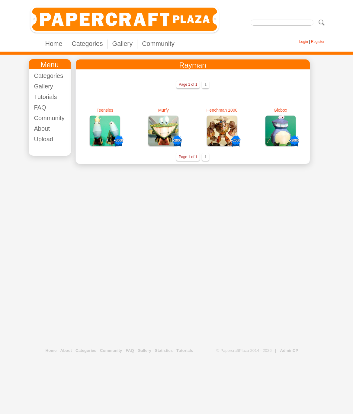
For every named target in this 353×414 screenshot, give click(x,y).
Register (318, 42)
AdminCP (289, 350)
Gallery (122, 43)
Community (158, 43)
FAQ (40, 107)
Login (303, 42)
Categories (87, 43)
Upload (43, 139)
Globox (280, 110)
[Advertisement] (53, 250)
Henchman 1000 (222, 110)
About (42, 128)
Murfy (163, 110)
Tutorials (45, 97)
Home (54, 43)
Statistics (164, 350)
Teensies (105, 110)
